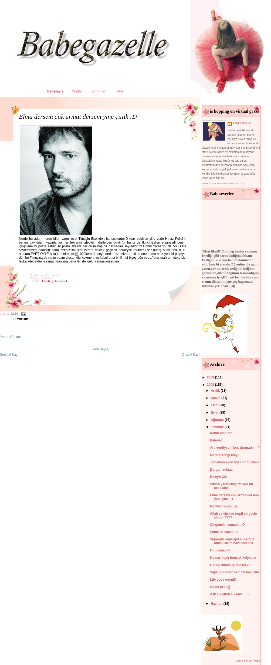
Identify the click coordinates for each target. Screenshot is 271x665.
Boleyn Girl (218, 477)
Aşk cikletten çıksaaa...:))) (230, 594)
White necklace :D (224, 532)
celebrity (48, 281)
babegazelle (242, 123)
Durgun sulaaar (222, 469)
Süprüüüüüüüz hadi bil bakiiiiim (234, 572)
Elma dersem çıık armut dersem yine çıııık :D (78, 116)
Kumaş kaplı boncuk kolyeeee (233, 558)
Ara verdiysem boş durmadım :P (235, 448)
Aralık (216, 391)
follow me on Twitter (248, 660)
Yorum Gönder (10, 337)
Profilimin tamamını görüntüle (223, 183)
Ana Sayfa (100, 349)
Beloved (216, 440)
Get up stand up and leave (230, 565)
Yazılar (77, 91)
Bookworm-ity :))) (223, 506)
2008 (211, 385)
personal (61, 281)
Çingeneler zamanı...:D (227, 525)
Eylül (215, 412)
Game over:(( (220, 587)
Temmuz (218, 427)
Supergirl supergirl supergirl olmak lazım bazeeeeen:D (232, 541)
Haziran (217, 604)
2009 (211, 377)
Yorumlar (99, 91)
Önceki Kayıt (191, 355)
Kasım (216, 398)
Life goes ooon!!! (223, 579)
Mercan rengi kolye (224, 455)
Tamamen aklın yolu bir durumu (234, 462)
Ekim (215, 405)
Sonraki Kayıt (9, 355)
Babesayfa (55, 91)
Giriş (120, 91)
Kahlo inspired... (222, 433)
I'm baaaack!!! (221, 550)
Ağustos (218, 420)
